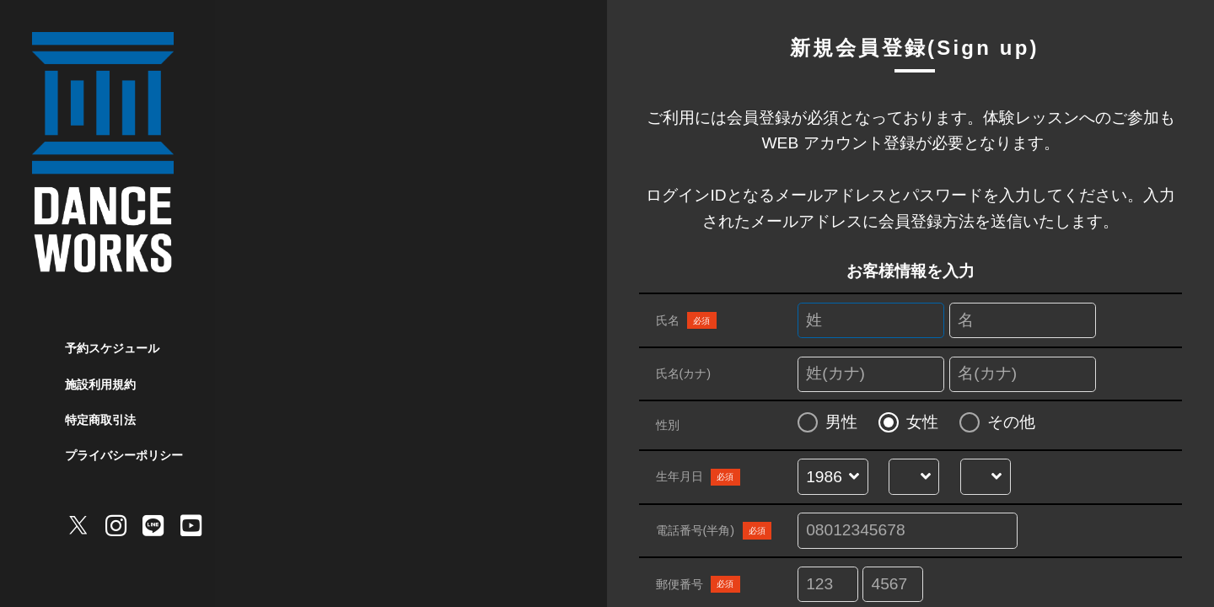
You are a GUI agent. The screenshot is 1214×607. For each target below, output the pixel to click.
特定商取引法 (100, 420)
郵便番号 (698, 584)
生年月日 (698, 477)
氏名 (686, 320)
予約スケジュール (112, 348)
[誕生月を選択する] (914, 478)
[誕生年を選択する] (832, 478)
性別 (668, 425)
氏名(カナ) (684, 373)
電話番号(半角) (714, 530)
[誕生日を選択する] (985, 478)
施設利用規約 (100, 384)
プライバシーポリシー (124, 455)
